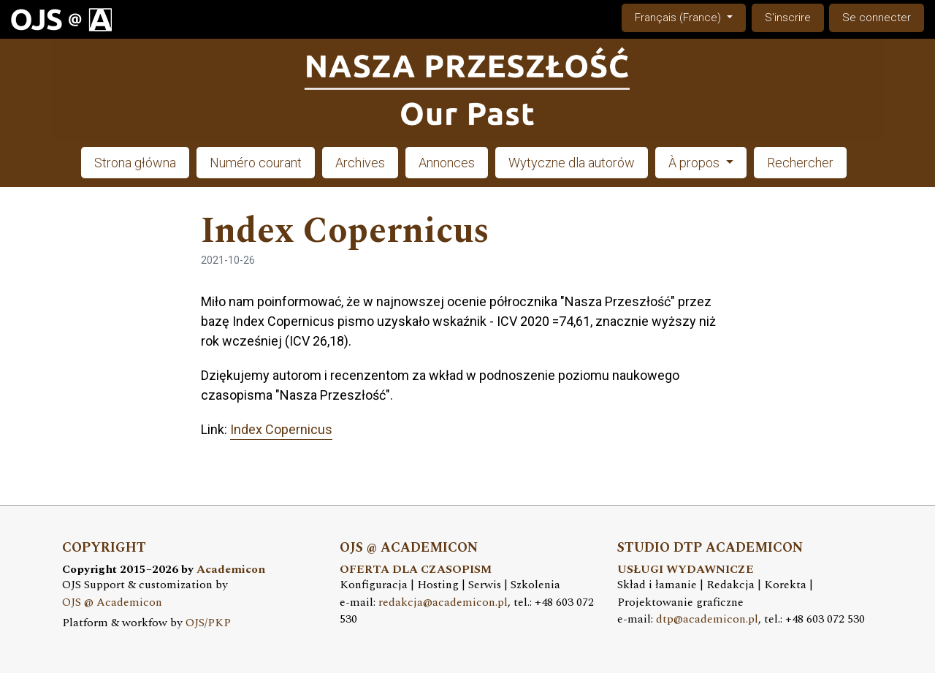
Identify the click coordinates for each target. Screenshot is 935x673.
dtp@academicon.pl (707, 619)
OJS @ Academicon (112, 602)
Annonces (447, 162)
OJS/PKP (208, 623)
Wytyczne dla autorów (571, 162)
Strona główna (135, 162)
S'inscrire (788, 17)
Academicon (230, 570)
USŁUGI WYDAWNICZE (685, 570)
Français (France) (690, 16)
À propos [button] (695, 162)
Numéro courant (256, 162)
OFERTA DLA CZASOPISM (416, 570)
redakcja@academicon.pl (443, 602)
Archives (360, 162)
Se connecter (876, 17)
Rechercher (800, 162)
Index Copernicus (281, 429)
